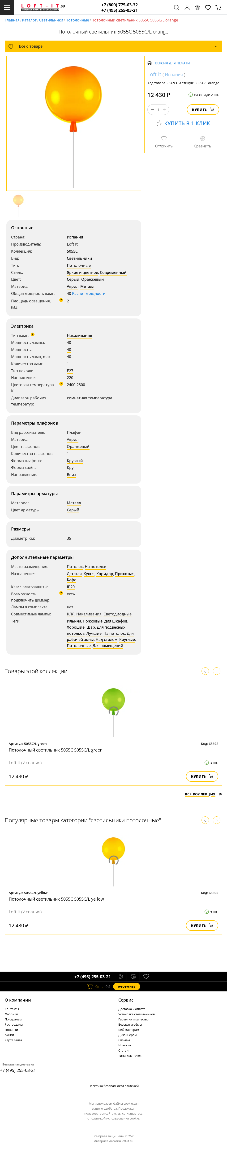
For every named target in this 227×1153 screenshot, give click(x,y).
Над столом (106, 639)
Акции (9, 1035)
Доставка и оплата (131, 1009)
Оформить (126, 986)
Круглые (127, 639)
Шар (90, 627)
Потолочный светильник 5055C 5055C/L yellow (56, 899)
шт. (95, 986)
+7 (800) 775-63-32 (119, 5)
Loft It (72, 244)
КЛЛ (70, 614)
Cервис (125, 1000)
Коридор (104, 573)
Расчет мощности (89, 293)
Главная (12, 20)
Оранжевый (92, 279)
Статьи (123, 1050)
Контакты (12, 1009)
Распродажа (14, 1024)
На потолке (95, 566)
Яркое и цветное (82, 272)
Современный (113, 272)
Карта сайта (13, 1040)
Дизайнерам (127, 1035)
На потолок (114, 633)
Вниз (71, 474)
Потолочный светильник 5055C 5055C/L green (56, 750)
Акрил (72, 286)
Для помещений (108, 645)
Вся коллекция (203, 794)
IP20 (71, 586)
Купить (203, 109)
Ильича (74, 621)
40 (69, 349)
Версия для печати (172, 63)
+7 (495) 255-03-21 (119, 10)
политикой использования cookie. (115, 1118)
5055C (72, 251)
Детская (74, 573)
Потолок (75, 566)
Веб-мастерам (128, 1030)
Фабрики (11, 1014)
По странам (13, 1019)
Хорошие (76, 627)
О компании (18, 1000)
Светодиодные (117, 614)
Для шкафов (115, 621)
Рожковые (93, 621)
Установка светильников (136, 1014)
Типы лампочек (129, 1055)
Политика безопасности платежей (114, 1086)
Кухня (89, 573)
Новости (124, 1045)
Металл (87, 286)
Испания (75, 237)
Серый (73, 279)
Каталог (29, 20)
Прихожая (124, 573)
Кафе (71, 579)
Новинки (11, 1030)
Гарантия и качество (133, 1019)
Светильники (51, 20)
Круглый (75, 460)
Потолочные (77, 20)
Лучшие (94, 633)
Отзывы (124, 1040)
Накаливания (79, 335)
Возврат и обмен (130, 1024)
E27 (70, 370)
